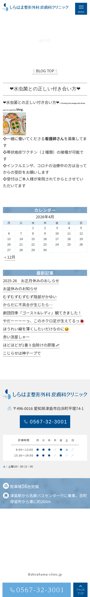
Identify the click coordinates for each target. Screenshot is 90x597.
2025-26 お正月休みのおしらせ (31, 283)
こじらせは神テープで (22, 355)
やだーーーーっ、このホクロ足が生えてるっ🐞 (43, 323)
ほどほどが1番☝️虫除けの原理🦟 (31, 347)
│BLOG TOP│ (45, 73)
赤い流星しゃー (16, 339)
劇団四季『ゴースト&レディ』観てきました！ (42, 315)
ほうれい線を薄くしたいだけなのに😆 (36, 331)
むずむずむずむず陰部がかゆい (30, 299)
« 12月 (9, 259)
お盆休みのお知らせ (20, 291)
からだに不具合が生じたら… (28, 307)
